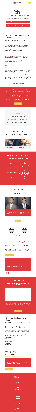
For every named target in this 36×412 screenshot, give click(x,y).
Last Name (20, 288)
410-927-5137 (18, 380)
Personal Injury (24, 21)
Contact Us (18, 396)
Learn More (18, 221)
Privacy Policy (18, 400)
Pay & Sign (24, 25)
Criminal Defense (12, 21)
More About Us (18, 103)
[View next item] (19, 218)
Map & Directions (18, 409)
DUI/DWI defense (15, 72)
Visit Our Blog (8, 369)
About (18, 387)
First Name (7, 288)
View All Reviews (9, 255)
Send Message (18, 310)
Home (18, 385)
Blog (18, 394)
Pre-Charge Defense (12, 25)
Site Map (18, 398)
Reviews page (7, 245)
